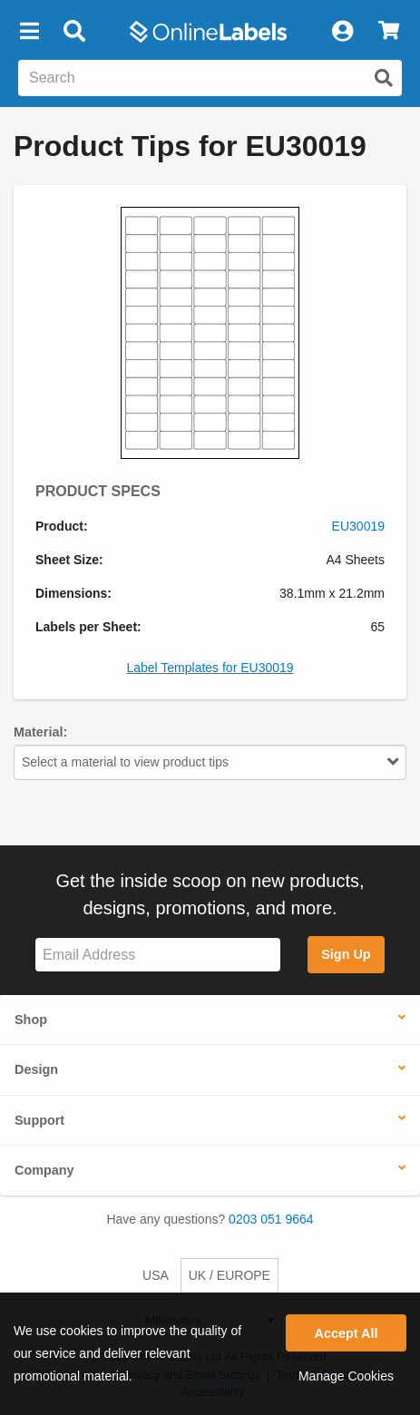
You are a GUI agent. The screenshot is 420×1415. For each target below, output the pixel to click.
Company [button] (44, 1170)
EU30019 (358, 526)
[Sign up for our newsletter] (157, 954)
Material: (40, 732)
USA (155, 1275)
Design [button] (36, 1069)
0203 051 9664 (271, 1219)
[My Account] (342, 31)
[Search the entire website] (210, 78)
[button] (29, 31)
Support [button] (39, 1120)
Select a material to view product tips (210, 762)
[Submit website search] (383, 78)
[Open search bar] (74, 31)
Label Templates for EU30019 (209, 667)
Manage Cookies (346, 1376)
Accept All (346, 1333)
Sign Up (345, 954)
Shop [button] (31, 1019)
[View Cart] (389, 31)
